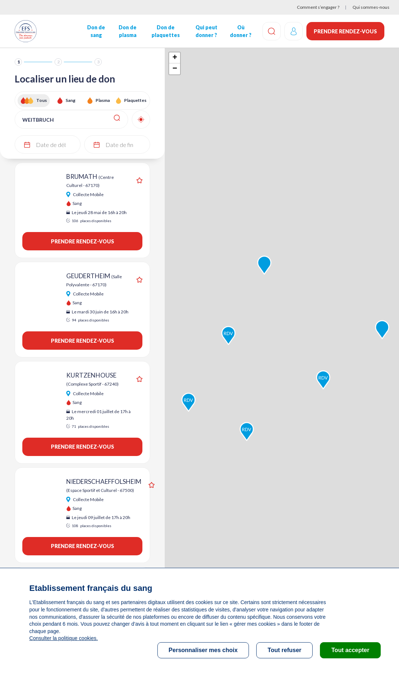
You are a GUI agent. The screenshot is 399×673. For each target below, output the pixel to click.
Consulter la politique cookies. (63, 638)
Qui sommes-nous (371, 7)
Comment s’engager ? (318, 7)
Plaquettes (135, 100)
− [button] (174, 68)
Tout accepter (350, 650)
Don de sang (96, 31)
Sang (70, 100)
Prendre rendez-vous (345, 31)
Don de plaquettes (165, 31)
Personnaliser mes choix (203, 650)
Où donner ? (240, 31)
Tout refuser (284, 650)
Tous (41, 100)
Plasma (103, 100)
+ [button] (174, 57)
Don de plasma (128, 31)
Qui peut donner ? (206, 31)
